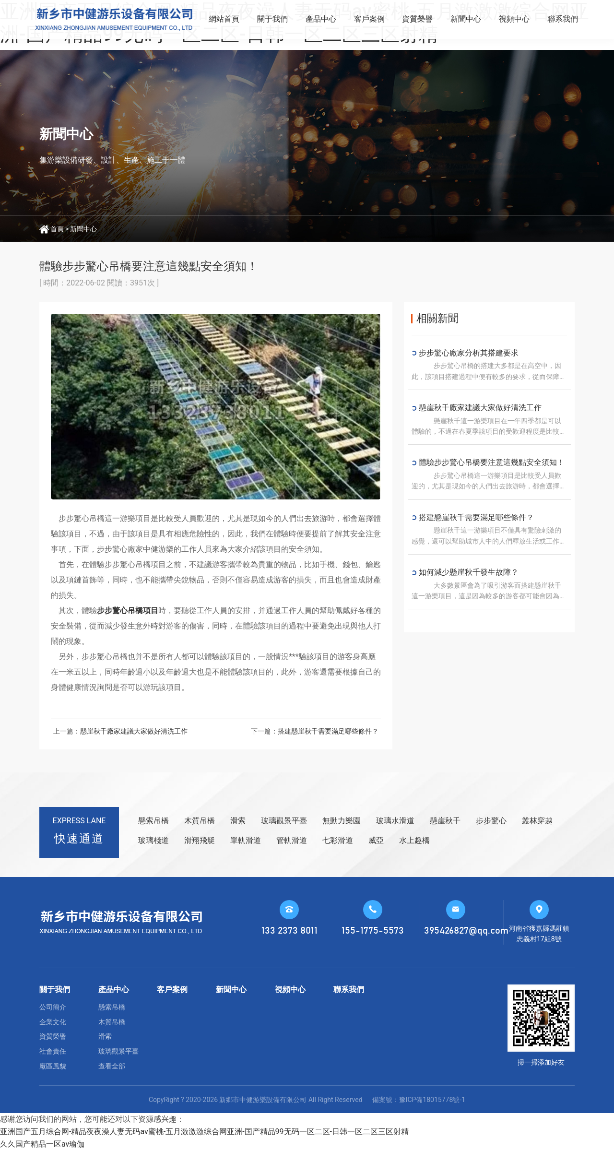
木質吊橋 (199, 820)
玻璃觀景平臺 (284, 820)
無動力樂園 (341, 820)
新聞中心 (465, 19)
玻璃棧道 (153, 840)
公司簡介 (52, 1007)
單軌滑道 (245, 840)
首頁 (57, 229)
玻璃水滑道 (395, 820)
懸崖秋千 (445, 820)
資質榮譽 (417, 19)
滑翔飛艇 (199, 840)
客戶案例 (369, 19)
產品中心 (321, 19)
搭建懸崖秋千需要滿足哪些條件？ (328, 731)
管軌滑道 (291, 840)
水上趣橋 (414, 840)
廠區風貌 (52, 1066)
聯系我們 (562, 19)
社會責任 (52, 1051)
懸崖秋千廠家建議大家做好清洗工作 (134, 731)
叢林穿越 (537, 820)
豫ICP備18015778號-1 (432, 1099)
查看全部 (111, 1066)
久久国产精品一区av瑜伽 (42, 1144)
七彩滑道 (337, 840)
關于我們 (272, 19)
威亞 (376, 840)
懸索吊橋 (153, 820)
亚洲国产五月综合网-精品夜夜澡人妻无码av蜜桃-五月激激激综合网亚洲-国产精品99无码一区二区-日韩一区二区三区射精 (204, 1131)
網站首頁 (224, 19)
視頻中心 (514, 19)
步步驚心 (491, 820)
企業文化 (52, 1022)
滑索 (238, 820)
